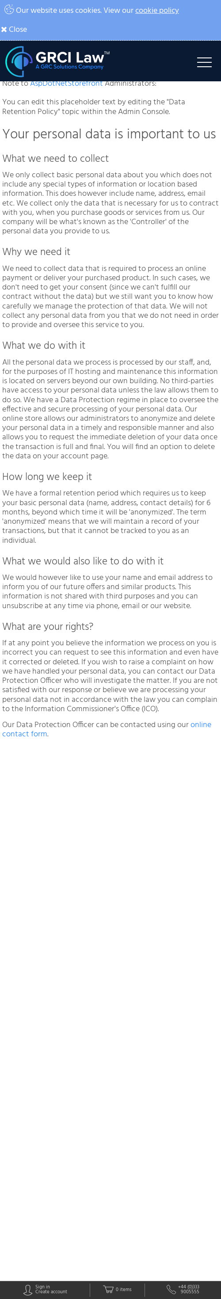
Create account (51, 1292)
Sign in (42, 1287)
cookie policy (157, 10)
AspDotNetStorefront (66, 83)
